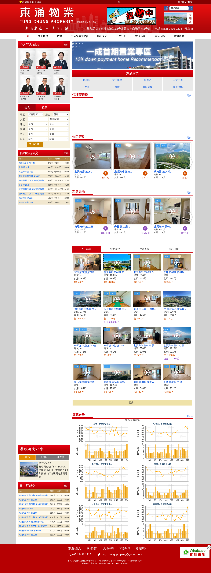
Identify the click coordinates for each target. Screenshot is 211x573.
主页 (26, 36)
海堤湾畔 (178, 87)
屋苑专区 (159, 36)
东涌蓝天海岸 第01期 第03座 (31, 522)
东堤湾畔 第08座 (26, 172)
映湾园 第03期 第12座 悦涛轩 (31, 194)
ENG (189, 2)
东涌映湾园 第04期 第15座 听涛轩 (33, 517)
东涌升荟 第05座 (26, 508)
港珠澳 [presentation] (60, 457)
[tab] (27, 457)
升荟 (117, 87)
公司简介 (179, 36)
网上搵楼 (43, 36)
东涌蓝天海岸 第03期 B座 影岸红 (33, 526)
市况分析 (121, 36)
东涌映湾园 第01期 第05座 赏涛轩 (33, 504)
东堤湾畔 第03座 (26, 202)
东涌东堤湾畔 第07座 (28, 500)
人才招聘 (108, 548)
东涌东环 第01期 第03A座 (30, 530)
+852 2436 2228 (81, 554)
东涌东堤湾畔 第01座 (28, 513)
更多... (67, 44)
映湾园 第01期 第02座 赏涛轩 (31, 180)
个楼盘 (30, 2)
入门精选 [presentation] (86, 249)
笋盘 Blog (79, 36)
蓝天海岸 (117, 80)
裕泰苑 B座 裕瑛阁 (27, 163)
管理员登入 (74, 548)
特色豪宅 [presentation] (115, 249)
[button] (74, 162)
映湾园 (86, 80)
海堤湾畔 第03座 (26, 198)
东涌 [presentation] (27, 457)
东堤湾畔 (147, 87)
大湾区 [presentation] (44, 457)
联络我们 (92, 548)
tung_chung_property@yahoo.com (121, 554)
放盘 (59, 36)
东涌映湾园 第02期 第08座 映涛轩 (33, 495)
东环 (86, 87)
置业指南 (140, 36)
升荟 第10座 (24, 167)
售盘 (27, 107)
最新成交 (101, 36)
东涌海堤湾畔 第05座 (28, 535)
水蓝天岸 (178, 80)
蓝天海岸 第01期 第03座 (29, 176)
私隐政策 (124, 548)
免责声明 (141, 548)
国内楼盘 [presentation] (173, 249)
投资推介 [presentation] (144, 249)
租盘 (44, 107)
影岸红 (147, 80)
